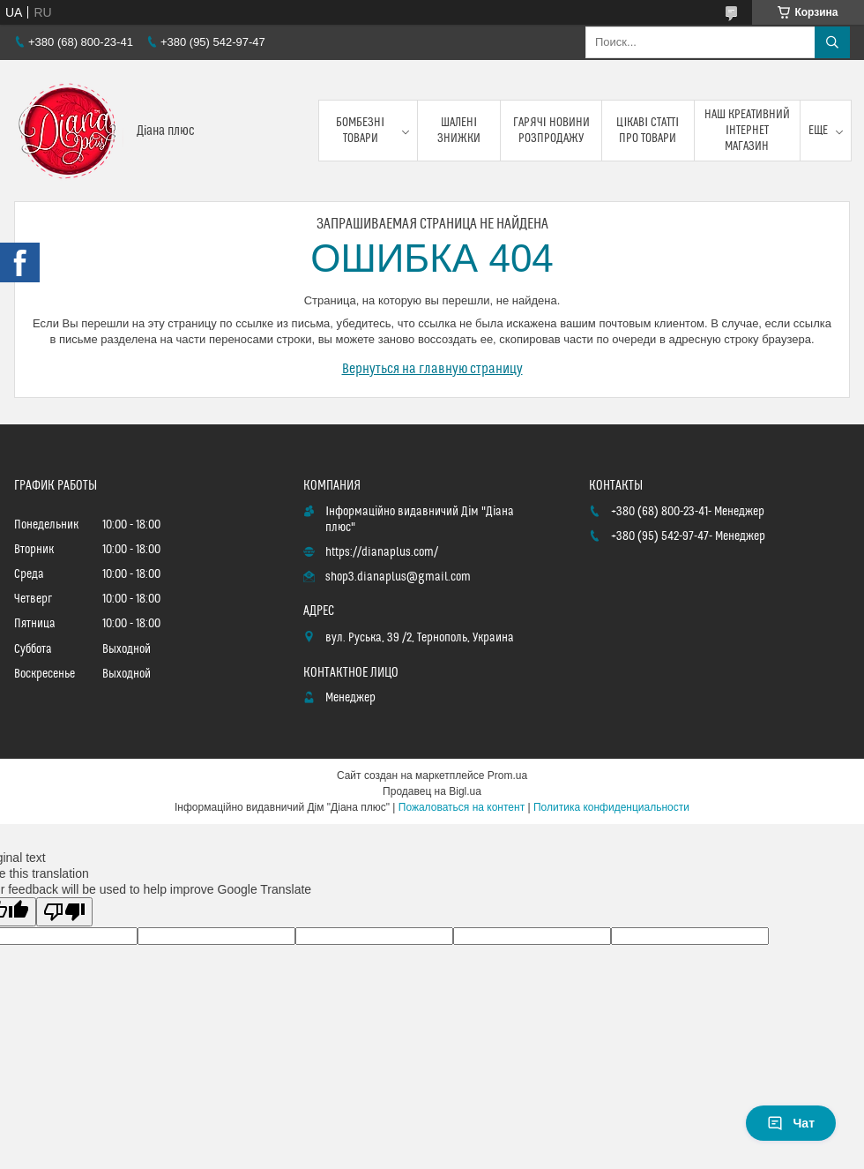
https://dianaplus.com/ (381, 552)
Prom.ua (507, 775)
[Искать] (832, 42)
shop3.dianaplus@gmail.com (398, 577)
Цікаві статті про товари (647, 131)
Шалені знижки (458, 131)
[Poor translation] (64, 911)
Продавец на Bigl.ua (432, 791)
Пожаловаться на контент (461, 807)
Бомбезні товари (360, 131)
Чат (791, 1123)
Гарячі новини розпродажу (551, 131)
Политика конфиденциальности (611, 807)
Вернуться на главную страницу (432, 369)
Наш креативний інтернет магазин (747, 131)
